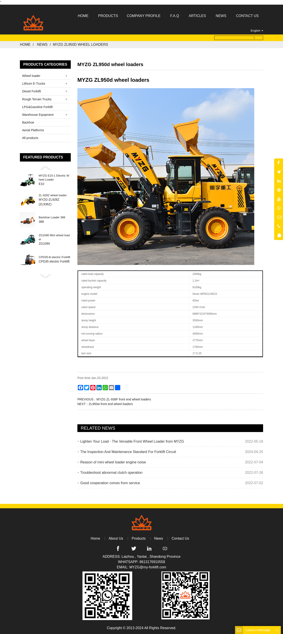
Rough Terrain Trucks (37, 99)
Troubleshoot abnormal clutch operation (111, 472)
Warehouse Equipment (38, 114)
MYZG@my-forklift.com (147, 567)
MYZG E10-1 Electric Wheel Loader (54, 177)
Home (25, 44)
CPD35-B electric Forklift (54, 257)
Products (139, 538)
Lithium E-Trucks (33, 83)
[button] (45, 168)
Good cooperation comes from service (110, 483)
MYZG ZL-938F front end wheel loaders (123, 399)
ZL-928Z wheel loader (53, 195)
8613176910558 (152, 562)
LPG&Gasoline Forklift (37, 107)
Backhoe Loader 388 (52, 217)
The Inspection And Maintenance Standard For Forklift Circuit (128, 452)
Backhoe (28, 122)
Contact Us (180, 538)
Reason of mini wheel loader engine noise (113, 462)
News (42, 44)
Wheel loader (31, 76)
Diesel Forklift (31, 91)
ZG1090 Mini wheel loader (54, 237)
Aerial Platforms (33, 130)
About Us (116, 538)
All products (30, 138)
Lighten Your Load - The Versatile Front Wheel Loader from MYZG (132, 441)
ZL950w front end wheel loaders (111, 404)
